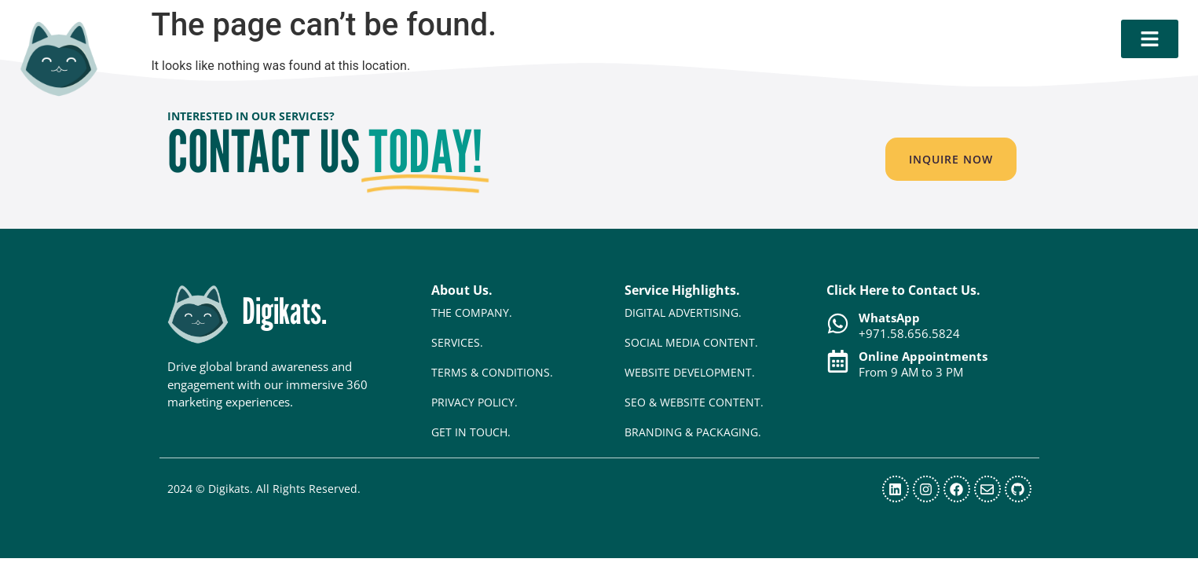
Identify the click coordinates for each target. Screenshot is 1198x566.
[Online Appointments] (837, 361)
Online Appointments (923, 356)
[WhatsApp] (837, 323)
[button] (951, 159)
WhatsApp (889, 317)
